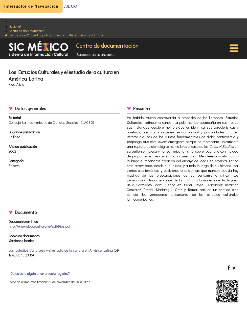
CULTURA (70, 6)
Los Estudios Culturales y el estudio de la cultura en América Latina (56, 35)
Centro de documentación (26, 30)
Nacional (15, 26)
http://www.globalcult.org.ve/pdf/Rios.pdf (39, 226)
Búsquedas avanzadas (96, 54)
